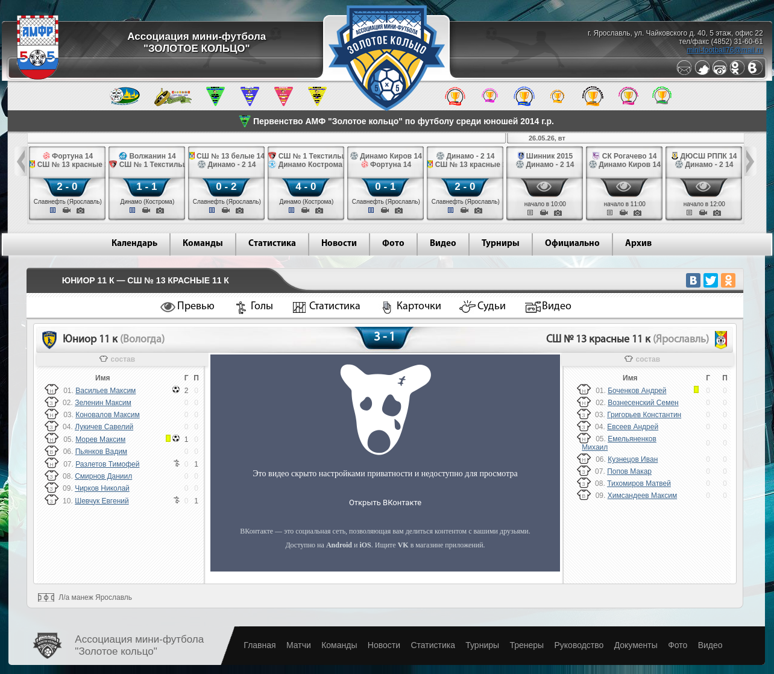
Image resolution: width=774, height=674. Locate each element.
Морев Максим (100, 439)
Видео (443, 243)
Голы (262, 306)
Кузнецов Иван (633, 459)
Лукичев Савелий (104, 427)
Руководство (578, 645)
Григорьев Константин (644, 415)
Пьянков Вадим (101, 451)
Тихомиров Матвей (639, 483)
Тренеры (526, 645)
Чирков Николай (102, 488)
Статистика (272, 243)
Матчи (298, 645)
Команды (203, 243)
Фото (393, 243)
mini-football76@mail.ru (725, 50)
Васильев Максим (105, 390)
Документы (636, 645)
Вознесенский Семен (643, 402)
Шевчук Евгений (102, 501)
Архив (638, 243)
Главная (259, 645)
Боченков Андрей (637, 390)
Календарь (134, 243)
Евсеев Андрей (632, 427)
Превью (196, 306)
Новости (339, 243)
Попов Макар (629, 471)
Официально (572, 243)
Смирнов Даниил (103, 476)
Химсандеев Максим (642, 495)
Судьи (491, 306)
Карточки (419, 306)
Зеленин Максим (103, 402)
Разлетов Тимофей (107, 464)
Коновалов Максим (107, 415)
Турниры (501, 243)
